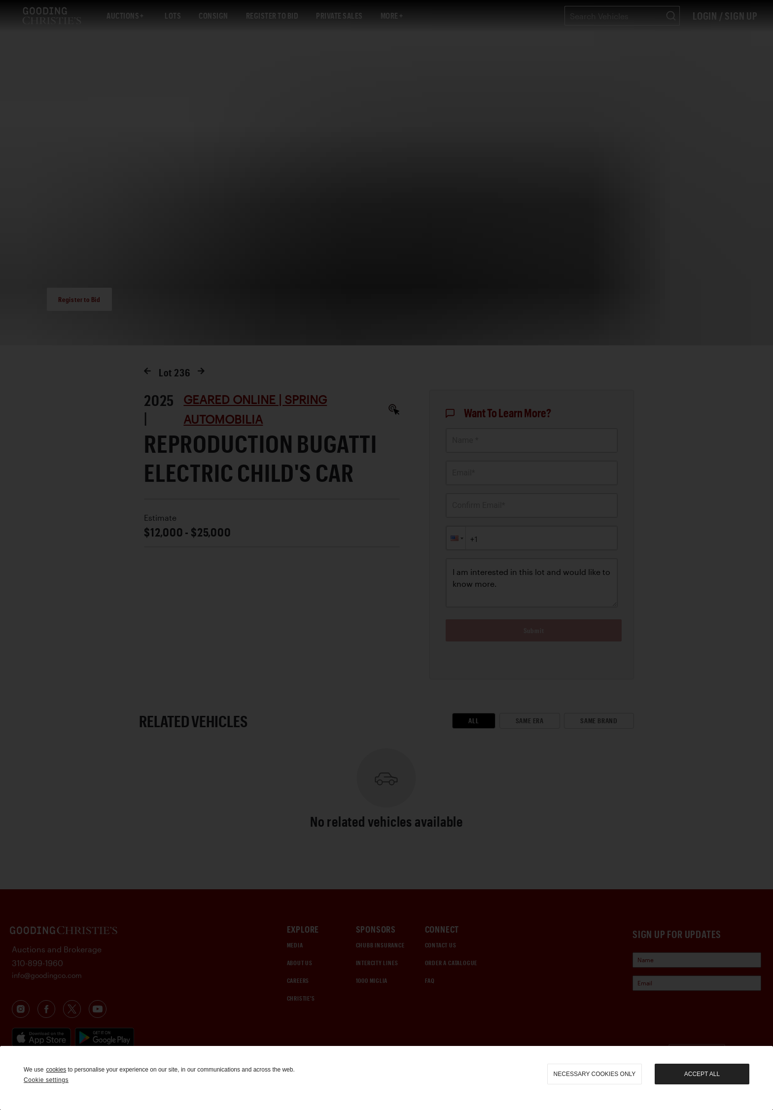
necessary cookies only (595, 1074)
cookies (56, 1069)
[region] (386, 1078)
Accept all (702, 1074)
